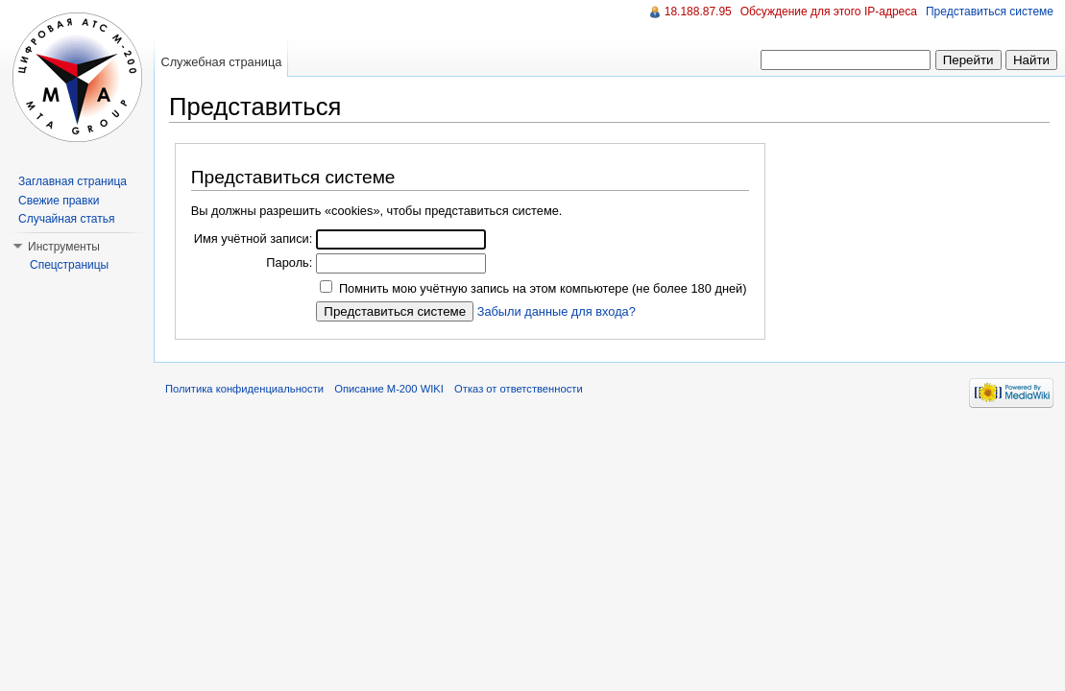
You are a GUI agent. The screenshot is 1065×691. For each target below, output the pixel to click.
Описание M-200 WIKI (389, 388)
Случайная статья (66, 219)
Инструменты (64, 246)
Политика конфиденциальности (244, 388)
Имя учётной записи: (253, 238)
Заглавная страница (72, 181)
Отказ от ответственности (518, 388)
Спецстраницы (69, 265)
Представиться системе (989, 11)
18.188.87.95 (698, 11)
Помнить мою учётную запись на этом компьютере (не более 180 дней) (543, 288)
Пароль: (289, 262)
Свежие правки (58, 200)
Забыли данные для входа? (556, 311)
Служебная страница (220, 62)
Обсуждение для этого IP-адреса (828, 11)
